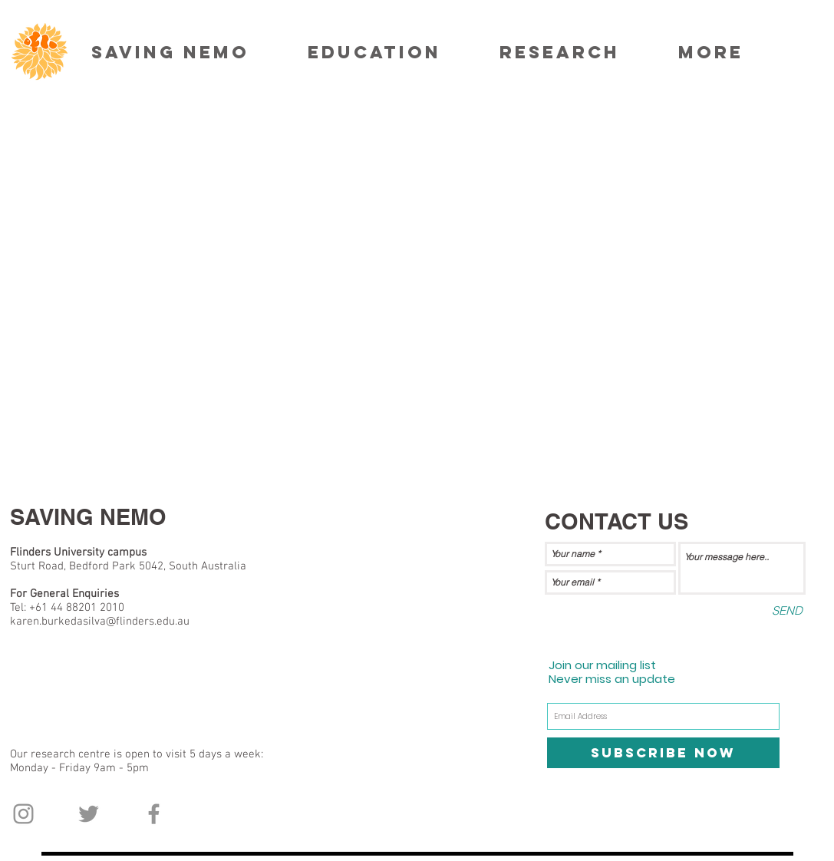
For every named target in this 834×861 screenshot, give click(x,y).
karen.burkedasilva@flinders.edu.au (100, 621)
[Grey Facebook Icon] (153, 813)
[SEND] (787, 610)
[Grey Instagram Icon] (23, 813)
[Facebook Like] (39, 853)
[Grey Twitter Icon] (88, 813)
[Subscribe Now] (663, 752)
